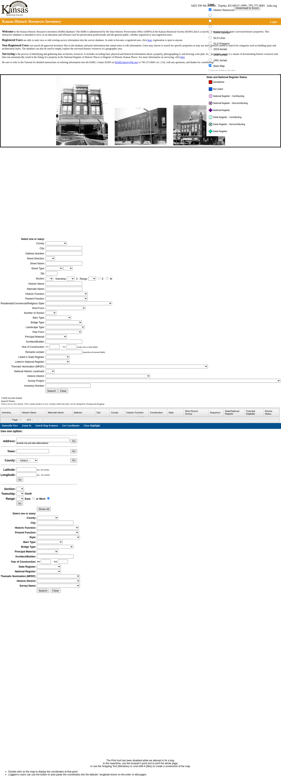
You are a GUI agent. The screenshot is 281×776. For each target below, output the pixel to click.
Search (51, 390)
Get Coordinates (71, 425)
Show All (44, 509)
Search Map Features (46, 425)
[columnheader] (10, 412)
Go (73, 441)
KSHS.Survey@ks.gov (126, 62)
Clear (63, 390)
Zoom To (26, 425)
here (149, 40)
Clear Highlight (91, 425)
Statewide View (10, 425)
